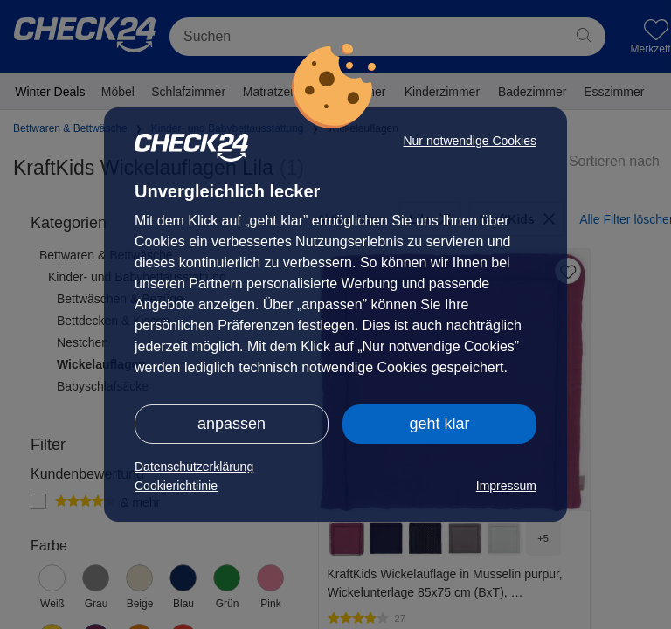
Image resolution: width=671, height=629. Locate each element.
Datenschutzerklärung (194, 466)
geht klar (439, 423)
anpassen (231, 423)
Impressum (506, 486)
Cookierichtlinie (176, 486)
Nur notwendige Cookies (469, 141)
